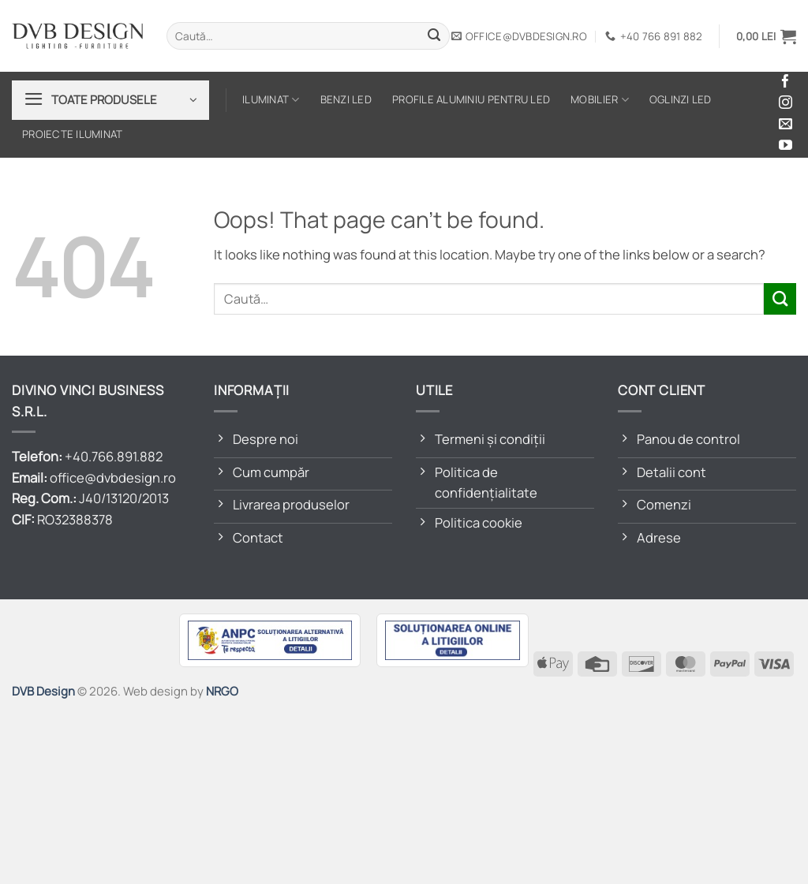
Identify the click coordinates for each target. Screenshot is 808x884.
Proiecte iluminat (72, 134)
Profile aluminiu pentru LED (471, 99)
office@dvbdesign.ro (113, 477)
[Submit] (434, 36)
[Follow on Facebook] (785, 82)
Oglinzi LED (680, 99)
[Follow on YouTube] (785, 146)
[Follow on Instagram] (785, 103)
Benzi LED (346, 99)
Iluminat (271, 99)
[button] (766, 36)
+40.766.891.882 (114, 456)
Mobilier (599, 99)
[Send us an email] (785, 124)
